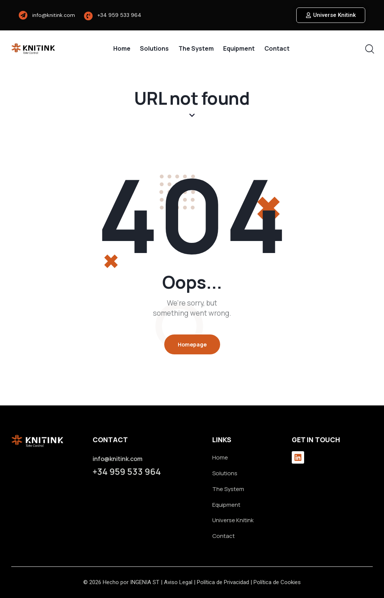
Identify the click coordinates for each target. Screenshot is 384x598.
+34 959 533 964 (119, 15)
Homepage (192, 344)
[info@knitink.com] (23, 15)
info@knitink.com (53, 15)
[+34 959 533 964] (88, 16)
